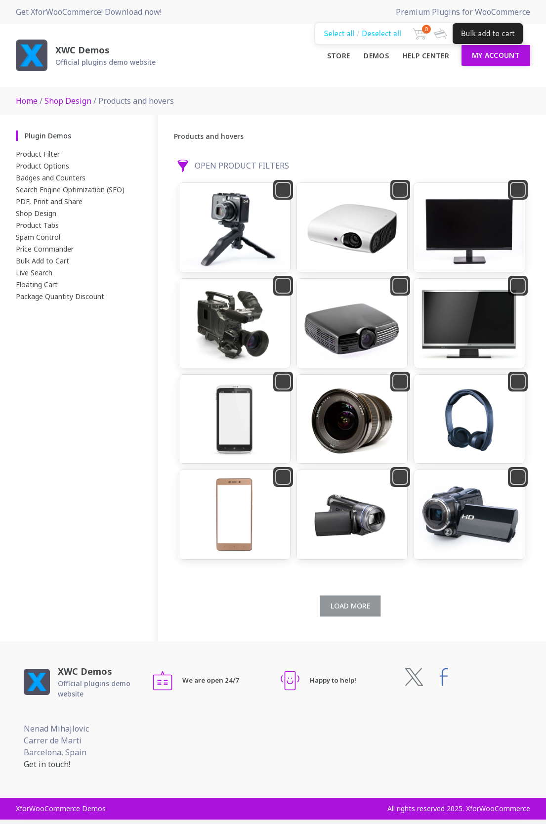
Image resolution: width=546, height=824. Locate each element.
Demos (376, 55)
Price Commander (45, 249)
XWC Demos (82, 50)
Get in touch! (47, 764)
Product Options (42, 166)
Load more (350, 605)
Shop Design (67, 100)
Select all (338, 33)
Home (27, 100)
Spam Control (38, 237)
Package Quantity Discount (60, 296)
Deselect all (381, 33)
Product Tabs (37, 225)
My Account (496, 55)
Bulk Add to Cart (42, 260)
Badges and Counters (50, 177)
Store (338, 55)
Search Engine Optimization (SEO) (70, 189)
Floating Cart (37, 284)
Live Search (34, 272)
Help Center (426, 55)
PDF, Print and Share (49, 201)
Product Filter (38, 154)
